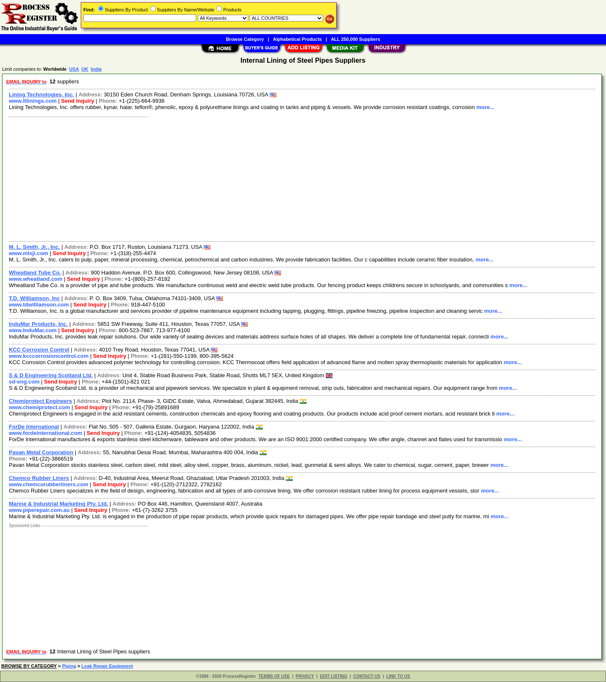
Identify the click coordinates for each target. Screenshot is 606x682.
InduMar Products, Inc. (38, 324)
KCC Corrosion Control (39, 349)
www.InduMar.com (33, 330)
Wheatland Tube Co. (35, 272)
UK (85, 69)
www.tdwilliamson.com (39, 304)
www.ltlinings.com (33, 101)
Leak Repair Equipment (107, 666)
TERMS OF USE (274, 676)
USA (74, 69)
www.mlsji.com (28, 253)
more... (485, 107)
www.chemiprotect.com (39, 407)
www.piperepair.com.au (39, 510)
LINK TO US (398, 676)
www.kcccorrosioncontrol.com (49, 356)
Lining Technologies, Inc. (41, 94)
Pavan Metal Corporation (41, 452)
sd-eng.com (24, 381)
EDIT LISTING (333, 676)
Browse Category (245, 39)
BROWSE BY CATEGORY (29, 666)
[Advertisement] (257, 178)
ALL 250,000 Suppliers (355, 39)
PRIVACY (305, 676)
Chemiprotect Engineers (40, 401)
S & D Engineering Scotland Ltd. (51, 375)
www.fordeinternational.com (45, 433)
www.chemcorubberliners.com (48, 484)
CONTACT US (366, 676)
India (96, 69)
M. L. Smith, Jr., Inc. (34, 247)
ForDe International (34, 427)
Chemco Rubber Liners (39, 478)
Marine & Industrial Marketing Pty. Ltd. (58, 504)
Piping (69, 666)
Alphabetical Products (297, 39)
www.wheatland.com (35, 279)
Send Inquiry (77, 101)
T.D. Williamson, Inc (34, 298)
